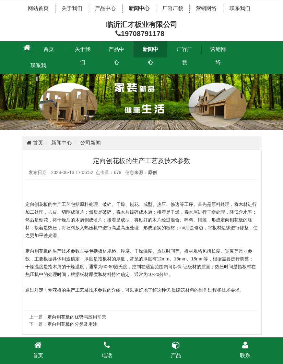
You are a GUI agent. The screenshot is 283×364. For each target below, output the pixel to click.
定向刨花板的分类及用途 (72, 324)
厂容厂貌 (172, 8)
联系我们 (240, 8)
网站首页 (38, 8)
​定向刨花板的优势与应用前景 (76, 317)
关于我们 (72, 8)
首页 (48, 49)
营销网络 (206, 8)
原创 (152, 172)
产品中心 (105, 8)
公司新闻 (90, 142)
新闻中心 (139, 8)
